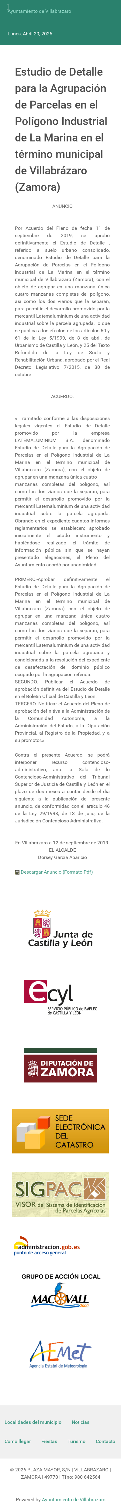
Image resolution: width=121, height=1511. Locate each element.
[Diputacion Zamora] (60, 1069)
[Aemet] (60, 1358)
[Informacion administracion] (49, 1246)
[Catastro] (60, 1135)
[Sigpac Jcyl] (60, 1198)
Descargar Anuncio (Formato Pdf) (54, 872)
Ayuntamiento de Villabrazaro (39, 11)
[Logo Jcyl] (60, 932)
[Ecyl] (60, 1001)
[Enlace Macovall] (60, 1294)
